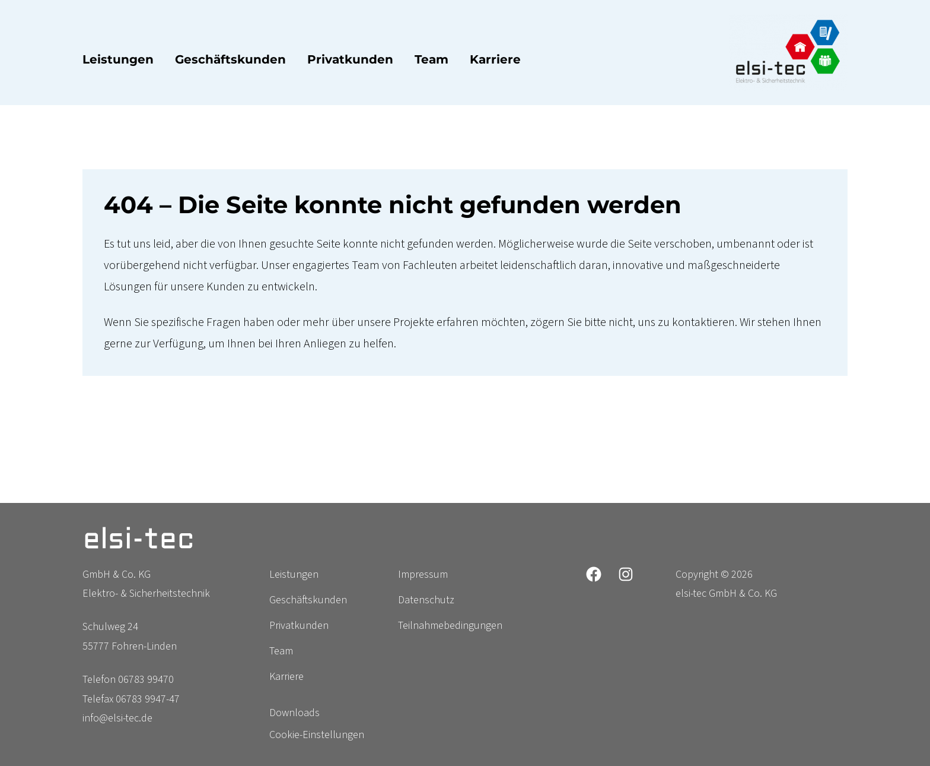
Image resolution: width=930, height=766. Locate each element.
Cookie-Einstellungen (316, 734)
